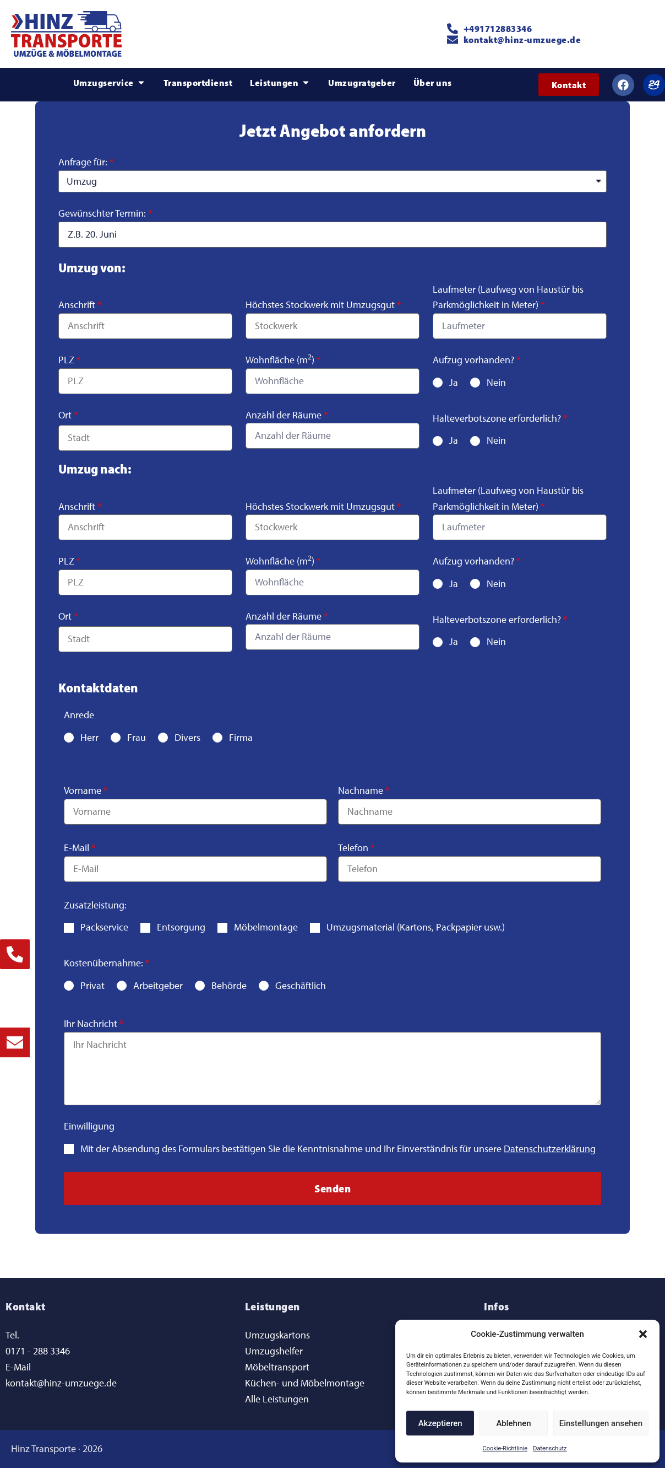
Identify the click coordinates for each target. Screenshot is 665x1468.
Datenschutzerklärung (550, 1148)
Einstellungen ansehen (600, 1423)
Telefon (353, 847)
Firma (241, 737)
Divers (187, 737)
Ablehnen (513, 1423)
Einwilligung (89, 1126)
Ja (453, 382)
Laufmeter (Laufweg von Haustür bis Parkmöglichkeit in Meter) (508, 297)
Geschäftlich (300, 985)
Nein (496, 382)
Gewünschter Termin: (102, 213)
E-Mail (76, 847)
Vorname (82, 790)
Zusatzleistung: (95, 905)
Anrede (79, 714)
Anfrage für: (82, 161)
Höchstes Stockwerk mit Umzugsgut (320, 304)
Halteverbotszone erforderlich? (497, 418)
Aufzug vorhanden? (473, 359)
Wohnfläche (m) (280, 359)
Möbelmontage (266, 927)
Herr (89, 737)
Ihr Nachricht (90, 1023)
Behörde (229, 985)
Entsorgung (181, 927)
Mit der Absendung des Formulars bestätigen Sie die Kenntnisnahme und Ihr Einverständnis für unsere (338, 1148)
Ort (65, 414)
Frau (136, 737)
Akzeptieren (440, 1423)
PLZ (66, 359)
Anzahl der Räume (283, 414)
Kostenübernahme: (103, 962)
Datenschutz (549, 1448)
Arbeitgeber (158, 985)
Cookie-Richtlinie (505, 1448)
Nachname (360, 790)
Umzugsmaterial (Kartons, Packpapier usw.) (415, 927)
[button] (642, 1334)
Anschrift (76, 304)
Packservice (104, 927)
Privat (92, 985)
